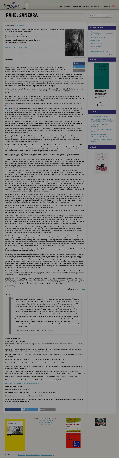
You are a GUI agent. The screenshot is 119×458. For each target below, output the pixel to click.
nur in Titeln (104, 16)
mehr (110, 54)
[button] (79, 63)
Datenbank (76, 6)
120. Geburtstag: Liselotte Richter (101, 122)
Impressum (21, 455)
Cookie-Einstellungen (47, 455)
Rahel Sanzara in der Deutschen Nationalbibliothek (22, 383)
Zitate (13, 47)
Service (107, 6)
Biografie (8, 47)
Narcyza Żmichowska (97, 43)
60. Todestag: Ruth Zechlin (99, 137)
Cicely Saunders (96, 40)
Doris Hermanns (80, 289)
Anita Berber (9, 110)
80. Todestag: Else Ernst (98, 134)
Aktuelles (98, 6)
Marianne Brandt (96, 46)
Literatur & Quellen (22, 47)
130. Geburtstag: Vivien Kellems (101, 119)
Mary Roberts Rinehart (98, 37)
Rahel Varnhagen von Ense (99, 51)
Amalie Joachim (96, 49)
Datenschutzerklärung (33, 455)
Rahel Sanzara (19, 25)
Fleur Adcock (95, 32)
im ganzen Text (105, 14)
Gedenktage (88, 6)
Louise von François (97, 35)
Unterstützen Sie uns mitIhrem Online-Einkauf (45, 422)
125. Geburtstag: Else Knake (100, 116)
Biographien (65, 6)
